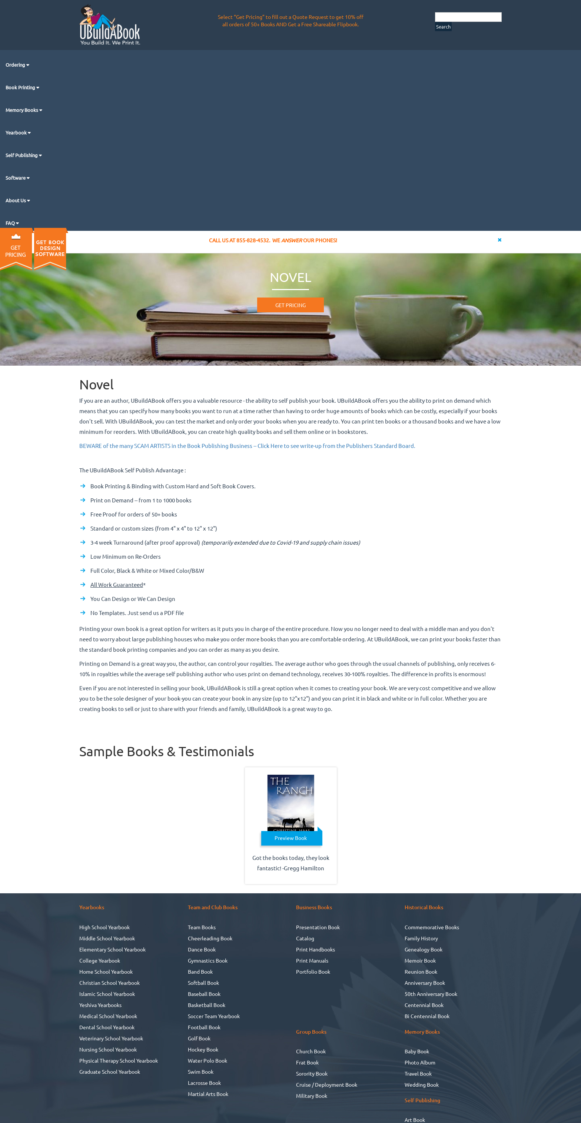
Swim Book (200, 1071)
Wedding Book (422, 1084)
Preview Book (291, 837)
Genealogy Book (423, 949)
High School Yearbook (104, 927)
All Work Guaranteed (116, 584)
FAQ (11, 223)
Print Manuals (312, 960)
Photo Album (420, 1062)
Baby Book (417, 1051)
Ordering (16, 65)
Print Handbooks (315, 949)
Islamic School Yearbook (107, 993)
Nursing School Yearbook (108, 1049)
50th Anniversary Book (431, 993)
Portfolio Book (313, 971)
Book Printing (21, 87)
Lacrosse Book (204, 1082)
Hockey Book (203, 1049)
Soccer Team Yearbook (214, 1016)
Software (16, 178)
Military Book (311, 1095)
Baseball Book (204, 993)
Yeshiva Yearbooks (100, 1004)
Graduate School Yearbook (109, 1071)
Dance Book (202, 949)
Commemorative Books (432, 927)
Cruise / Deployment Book (326, 1084)
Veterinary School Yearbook (111, 1038)
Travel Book (418, 1073)
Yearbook (17, 132)
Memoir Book (420, 960)
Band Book (200, 971)
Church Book (311, 1051)
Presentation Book (318, 927)
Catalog (305, 938)
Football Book (204, 1027)
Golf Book (199, 1038)
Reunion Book (421, 971)
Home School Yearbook (106, 971)
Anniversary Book (425, 982)
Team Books (202, 927)
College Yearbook (99, 960)
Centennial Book (424, 1004)
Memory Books (22, 110)
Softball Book (203, 982)
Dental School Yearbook (107, 1027)
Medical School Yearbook (108, 1016)
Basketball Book (206, 1004)
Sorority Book (312, 1073)
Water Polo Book (207, 1060)
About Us (16, 200)
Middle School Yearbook (107, 938)
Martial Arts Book (208, 1093)
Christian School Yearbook (109, 982)
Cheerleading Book (210, 938)
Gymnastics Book (208, 960)
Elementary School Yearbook (112, 949)
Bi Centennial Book (427, 1016)
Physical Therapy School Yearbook (118, 1060)
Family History (421, 938)
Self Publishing (22, 155)
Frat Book (307, 1062)
